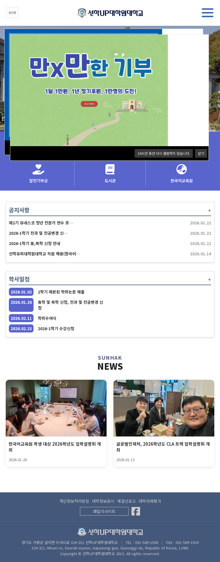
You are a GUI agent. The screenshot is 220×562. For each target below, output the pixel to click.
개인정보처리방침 (74, 501)
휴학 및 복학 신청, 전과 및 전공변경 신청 (70, 305)
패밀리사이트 (104, 511)
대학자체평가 (150, 501)
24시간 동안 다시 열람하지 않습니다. (164, 153)
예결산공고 (126, 501)
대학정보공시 (103, 501)
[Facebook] (135, 511)
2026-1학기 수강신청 (56, 328)
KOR (12, 12)
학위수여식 (47, 318)
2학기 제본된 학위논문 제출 (61, 292)
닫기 (201, 153)
